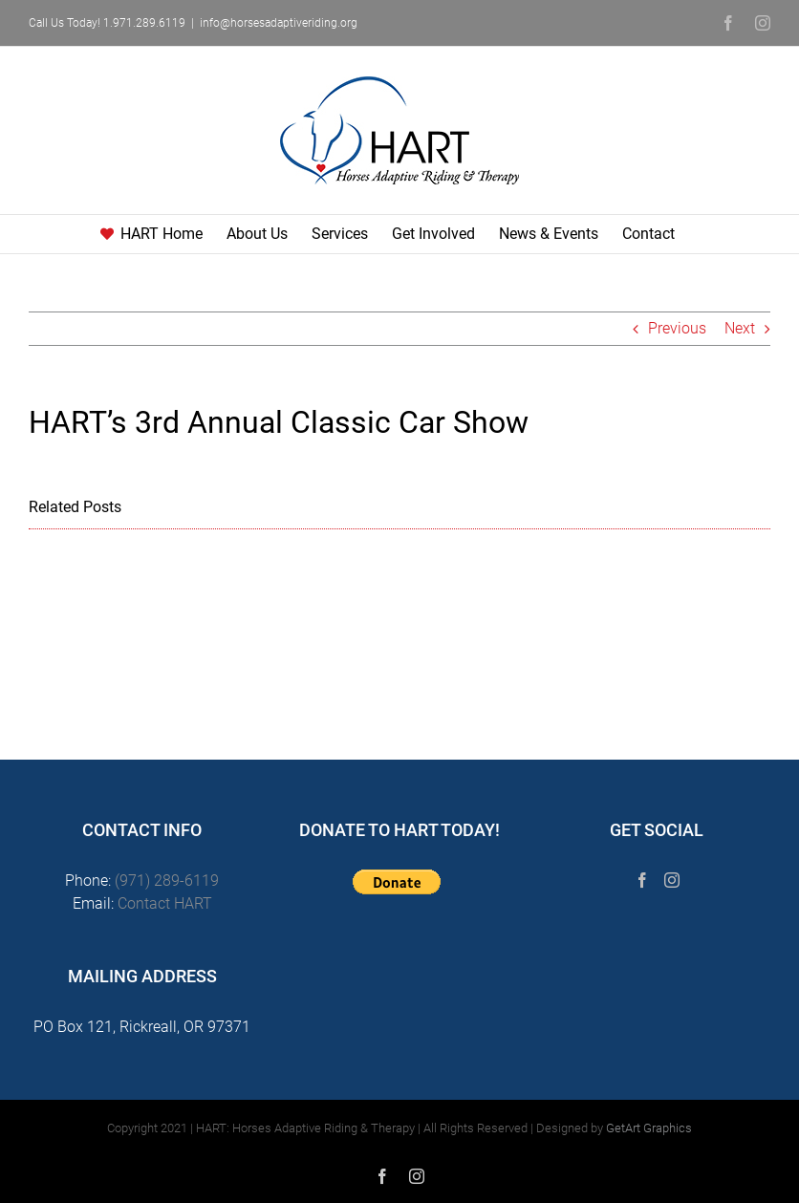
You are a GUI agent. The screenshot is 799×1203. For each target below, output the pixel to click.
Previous (677, 328)
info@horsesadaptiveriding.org (278, 23)
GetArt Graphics (649, 1128)
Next (739, 328)
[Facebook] (642, 880)
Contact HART (165, 903)
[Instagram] (672, 880)
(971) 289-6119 (167, 880)
